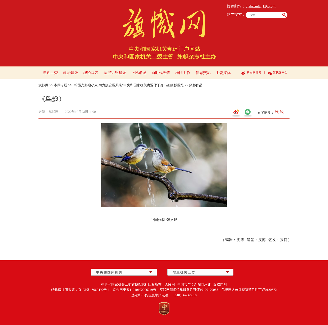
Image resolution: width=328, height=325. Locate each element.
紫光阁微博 (254, 72)
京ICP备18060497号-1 (93, 289)
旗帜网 (43, 85)
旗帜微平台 (280, 72)
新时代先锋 (160, 73)
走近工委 (50, 73)
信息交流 (203, 73)
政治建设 (70, 73)
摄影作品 (195, 85)
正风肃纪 (138, 73)
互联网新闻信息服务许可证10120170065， (191, 289)
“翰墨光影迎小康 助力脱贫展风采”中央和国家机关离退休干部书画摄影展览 (128, 85)
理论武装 (90, 73)
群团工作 (182, 73)
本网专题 (60, 85)
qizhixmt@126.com (260, 6)
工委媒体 (223, 73)
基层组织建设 (115, 73)
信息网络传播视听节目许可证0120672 (249, 289)
